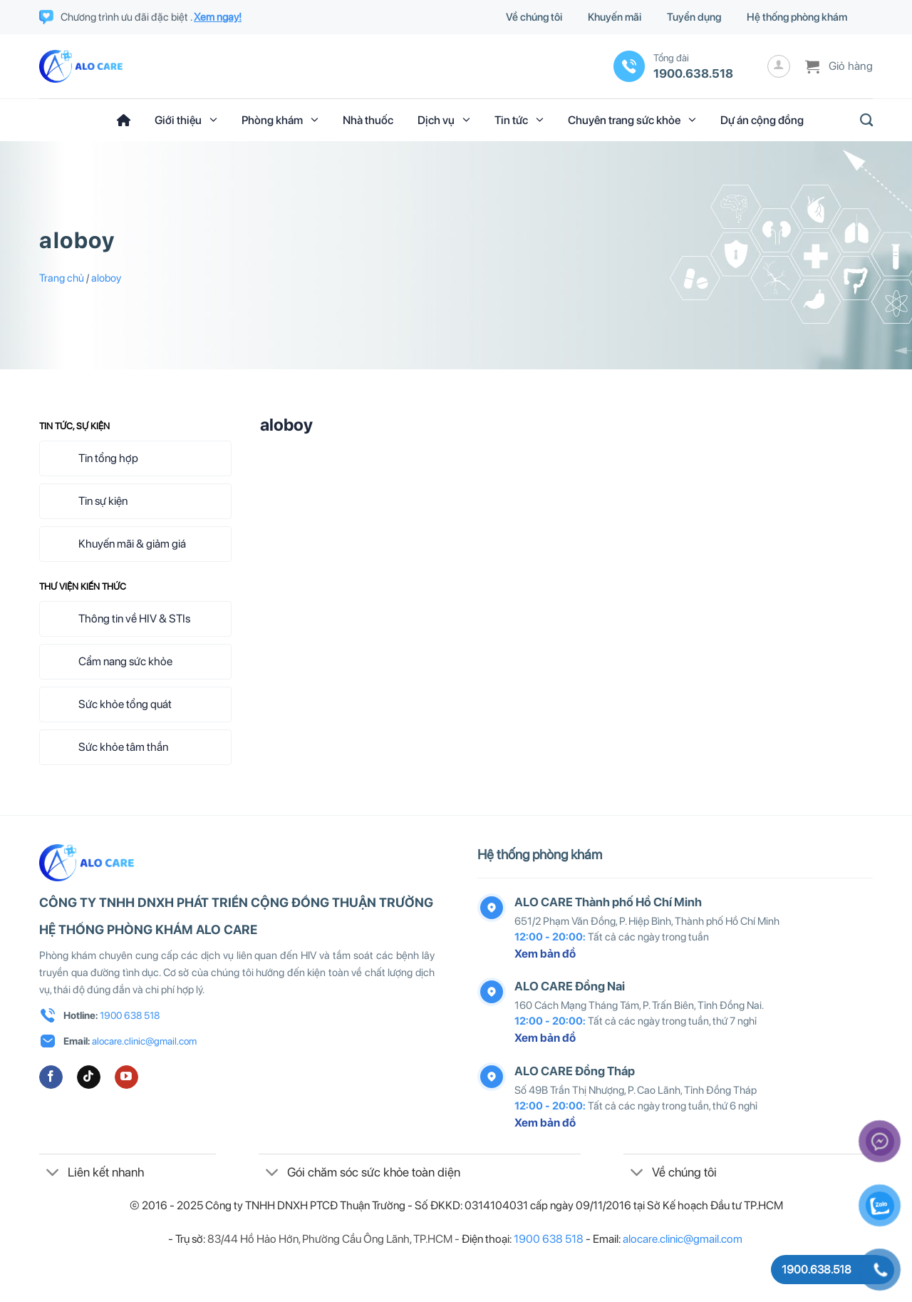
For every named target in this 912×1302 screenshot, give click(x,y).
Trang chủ (61, 278)
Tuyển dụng (694, 17)
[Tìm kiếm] (862, 120)
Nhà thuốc (368, 120)
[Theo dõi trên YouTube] (126, 1077)
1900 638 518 (130, 1015)
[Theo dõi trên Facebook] (51, 1077)
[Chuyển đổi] (53, 1173)
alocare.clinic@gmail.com (144, 1041)
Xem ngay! (218, 17)
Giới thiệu (186, 120)
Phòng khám (280, 120)
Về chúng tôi (534, 17)
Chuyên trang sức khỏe (632, 120)
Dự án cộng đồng (762, 120)
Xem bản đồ (545, 953)
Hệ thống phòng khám (797, 17)
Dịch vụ (444, 120)
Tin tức (519, 120)
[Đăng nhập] (778, 66)
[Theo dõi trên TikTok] (88, 1077)
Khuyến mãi (614, 17)
